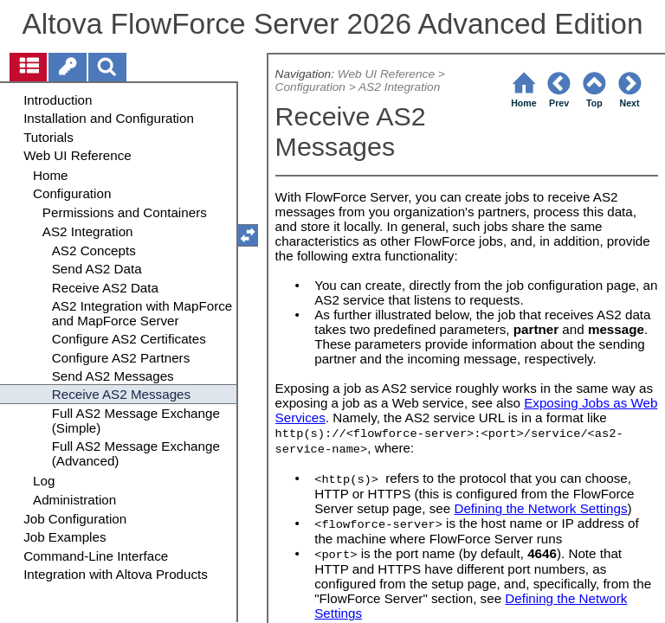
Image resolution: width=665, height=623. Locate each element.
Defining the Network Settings (540, 508)
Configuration (310, 86)
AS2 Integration (399, 86)
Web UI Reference (386, 73)
